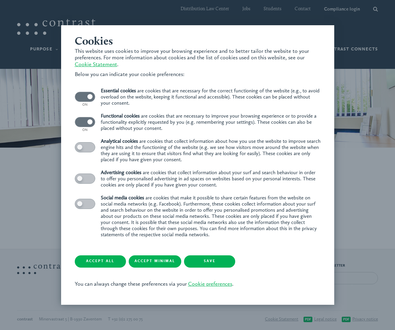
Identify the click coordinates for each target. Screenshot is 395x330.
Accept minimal (155, 261)
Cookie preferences (210, 284)
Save (209, 261)
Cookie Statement (96, 65)
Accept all (100, 261)
